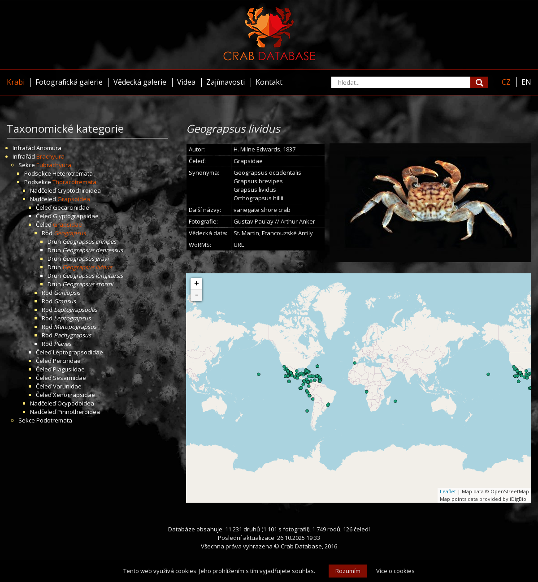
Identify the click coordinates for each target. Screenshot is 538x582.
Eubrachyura (53, 165)
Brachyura (50, 156)
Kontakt (269, 82)
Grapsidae (67, 224)
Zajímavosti (225, 82)
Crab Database (301, 546)
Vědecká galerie (139, 82)
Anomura (48, 148)
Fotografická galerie (69, 82)
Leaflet (448, 491)
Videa (186, 82)
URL (239, 245)
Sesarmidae (69, 378)
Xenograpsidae (74, 395)
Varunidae (67, 386)
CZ (506, 82)
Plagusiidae (69, 369)
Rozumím (347, 571)
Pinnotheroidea (78, 412)
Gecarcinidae (71, 207)
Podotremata (54, 420)
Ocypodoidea (75, 403)
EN (526, 82)
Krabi (16, 82)
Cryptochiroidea (79, 190)
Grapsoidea (73, 199)
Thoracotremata (74, 182)
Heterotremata (72, 173)
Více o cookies (395, 571)
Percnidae (67, 361)
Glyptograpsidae (76, 216)
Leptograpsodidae (78, 352)
